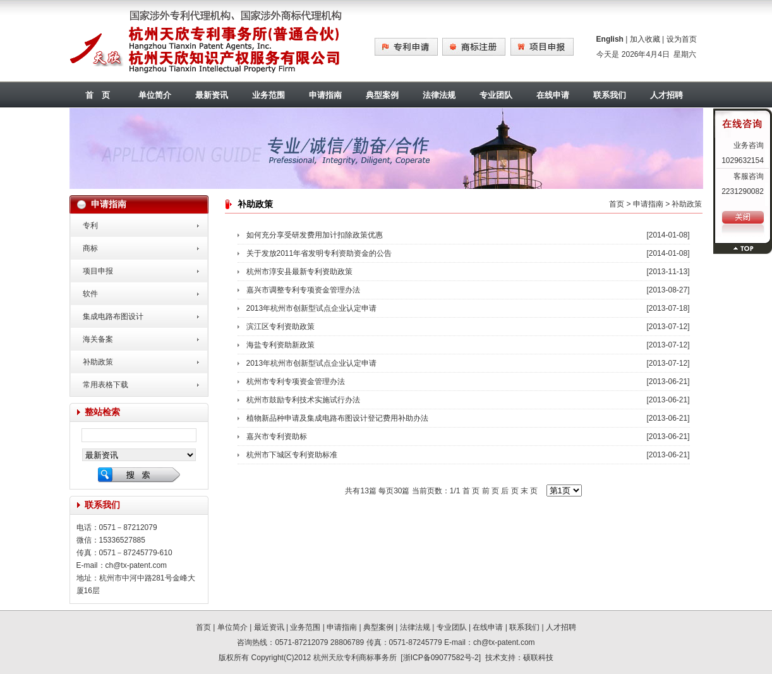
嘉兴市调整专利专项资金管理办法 (303, 290)
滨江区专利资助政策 (280, 326)
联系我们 (609, 95)
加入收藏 (645, 39)
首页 (616, 204)
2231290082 (742, 191)
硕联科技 (538, 657)
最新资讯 (211, 95)
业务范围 (268, 95)
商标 (90, 248)
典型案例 (382, 95)
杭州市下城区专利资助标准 (291, 454)
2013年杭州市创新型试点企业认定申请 (311, 308)
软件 (90, 293)
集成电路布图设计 (113, 316)
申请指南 (325, 95)
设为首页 (681, 39)
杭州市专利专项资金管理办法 (295, 381)
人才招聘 (666, 95)
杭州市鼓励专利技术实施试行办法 (303, 399)
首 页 (97, 95)
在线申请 (552, 95)
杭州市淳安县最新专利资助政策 (299, 271)
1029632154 (742, 160)
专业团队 (495, 95)
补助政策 (98, 362)
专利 (90, 225)
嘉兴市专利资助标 (276, 436)
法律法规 (439, 95)
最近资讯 (269, 627)
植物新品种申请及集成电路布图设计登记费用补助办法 (337, 418)
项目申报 (98, 271)
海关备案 (98, 339)
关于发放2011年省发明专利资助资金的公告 (319, 253)
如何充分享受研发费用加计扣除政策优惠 (314, 235)
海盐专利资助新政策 (280, 344)
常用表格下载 (105, 384)
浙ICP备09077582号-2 (441, 657)
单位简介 (154, 95)
